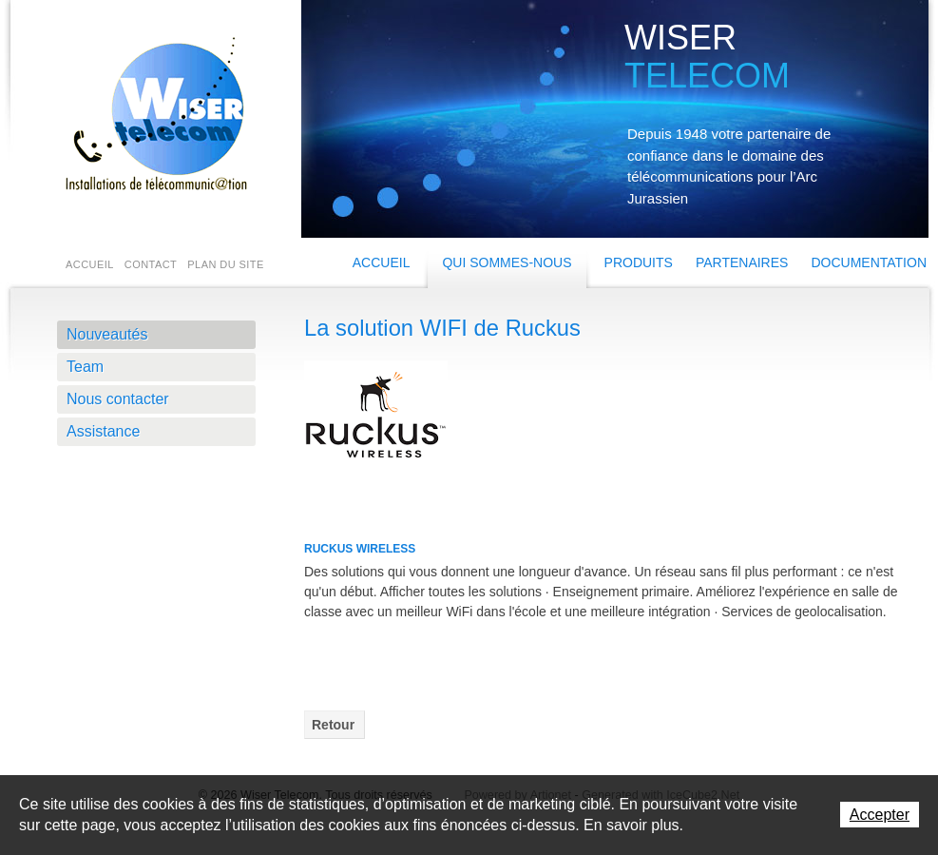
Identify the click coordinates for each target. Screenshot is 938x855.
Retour (333, 724)
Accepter (879, 814)
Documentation (869, 262)
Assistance (103, 431)
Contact (150, 264)
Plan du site (225, 264)
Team (85, 367)
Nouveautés (107, 334)
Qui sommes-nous (506, 262)
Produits (638, 262)
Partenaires (742, 262)
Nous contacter (118, 399)
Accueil (382, 262)
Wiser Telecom (152, 114)
